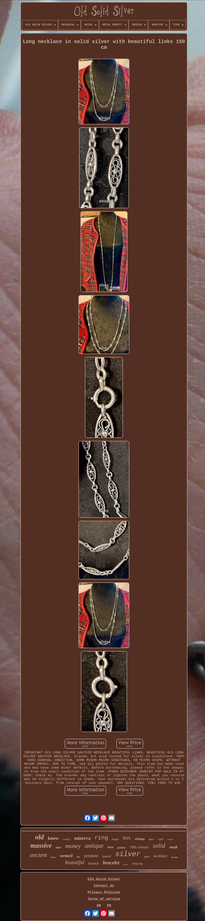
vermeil (66, 855)
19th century (139, 847)
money (73, 846)
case (160, 839)
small (173, 847)
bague (115, 839)
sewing (137, 864)
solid (159, 845)
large (125, 864)
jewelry (174, 857)
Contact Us (104, 886)
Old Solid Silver (103, 879)
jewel (146, 856)
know (53, 838)
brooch (93, 863)
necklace (161, 856)
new (111, 847)
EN (99, 905)
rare (58, 847)
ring (101, 838)
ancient (38, 855)
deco (151, 839)
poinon (122, 847)
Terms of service (103, 899)
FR (109, 905)
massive (41, 845)
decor (53, 857)
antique (94, 845)
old (39, 837)
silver (127, 854)
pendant (91, 855)
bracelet (111, 862)
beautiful (74, 862)
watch (66, 839)
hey (78, 856)
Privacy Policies (103, 892)
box (127, 838)
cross (170, 839)
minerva (82, 838)
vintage (140, 839)
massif (106, 856)
